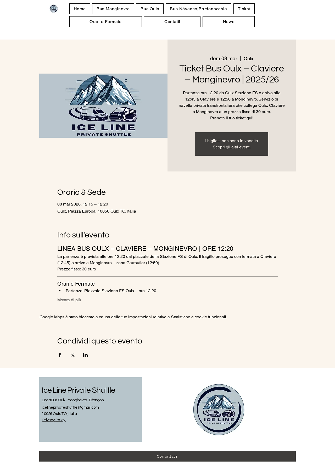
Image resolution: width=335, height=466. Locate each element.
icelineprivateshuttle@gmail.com (70, 407)
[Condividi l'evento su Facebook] (59, 355)
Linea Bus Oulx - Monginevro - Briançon (72, 400)
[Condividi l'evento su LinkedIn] (85, 355)
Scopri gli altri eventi (231, 147)
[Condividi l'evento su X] (72, 355)
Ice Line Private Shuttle (78, 390)
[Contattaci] (167, 456)
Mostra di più (69, 299)
